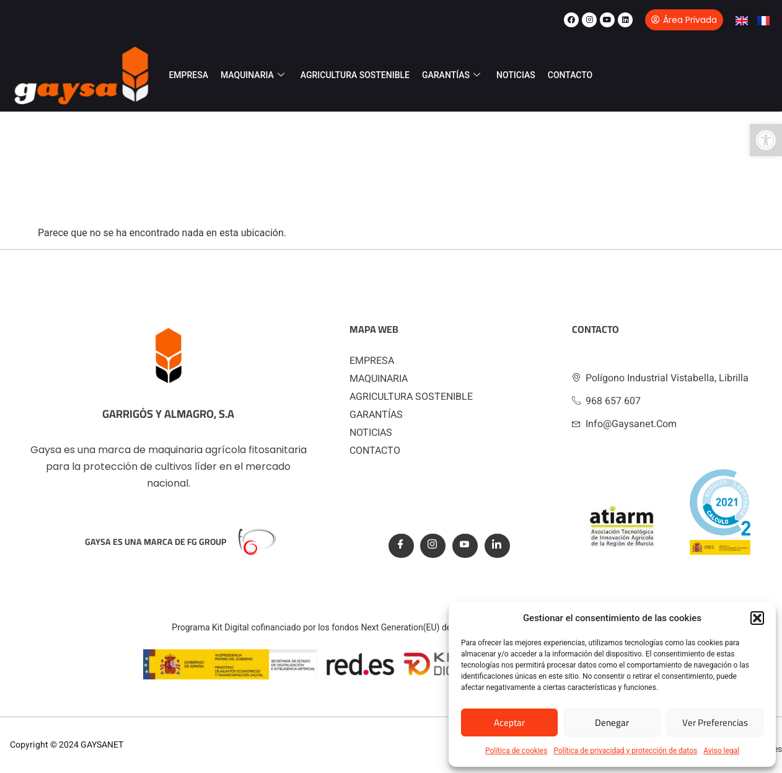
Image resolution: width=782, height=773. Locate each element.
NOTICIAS (515, 75)
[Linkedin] (497, 546)
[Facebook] (401, 546)
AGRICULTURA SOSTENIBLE (355, 75)
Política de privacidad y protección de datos (625, 750)
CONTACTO (570, 75)
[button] (766, 140)
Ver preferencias (715, 722)
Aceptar (509, 722)
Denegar (612, 722)
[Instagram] (433, 546)
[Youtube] (465, 546)
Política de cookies (516, 750)
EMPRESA (188, 75)
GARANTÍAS (451, 75)
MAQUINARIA (252, 75)
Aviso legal (721, 750)
